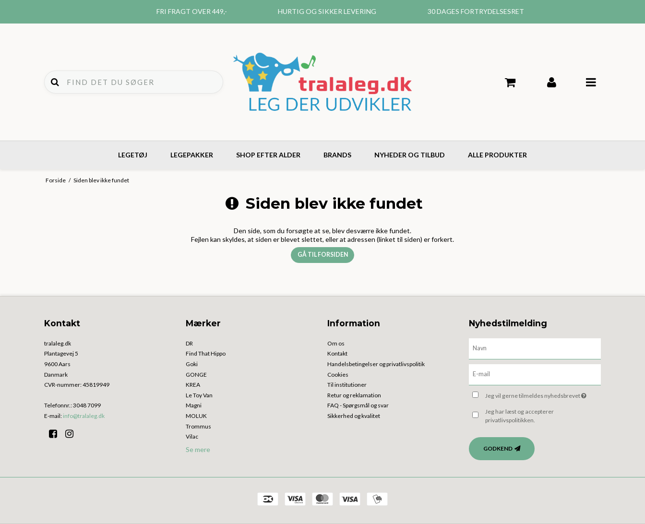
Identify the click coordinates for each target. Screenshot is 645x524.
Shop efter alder (268, 155)
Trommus (198, 426)
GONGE (196, 374)
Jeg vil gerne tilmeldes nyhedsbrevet (543, 394)
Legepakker (191, 155)
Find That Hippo (206, 353)
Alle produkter (497, 155)
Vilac (192, 436)
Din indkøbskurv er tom (510, 82)
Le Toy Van (199, 395)
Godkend (498, 448)
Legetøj (132, 155)
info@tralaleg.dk (84, 415)
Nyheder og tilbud (409, 155)
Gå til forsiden (323, 254)
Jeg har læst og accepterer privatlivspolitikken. (519, 416)
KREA (193, 384)
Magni (194, 405)
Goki (192, 364)
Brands (337, 155)
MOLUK (196, 415)
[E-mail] (535, 373)
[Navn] (535, 348)
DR (189, 343)
